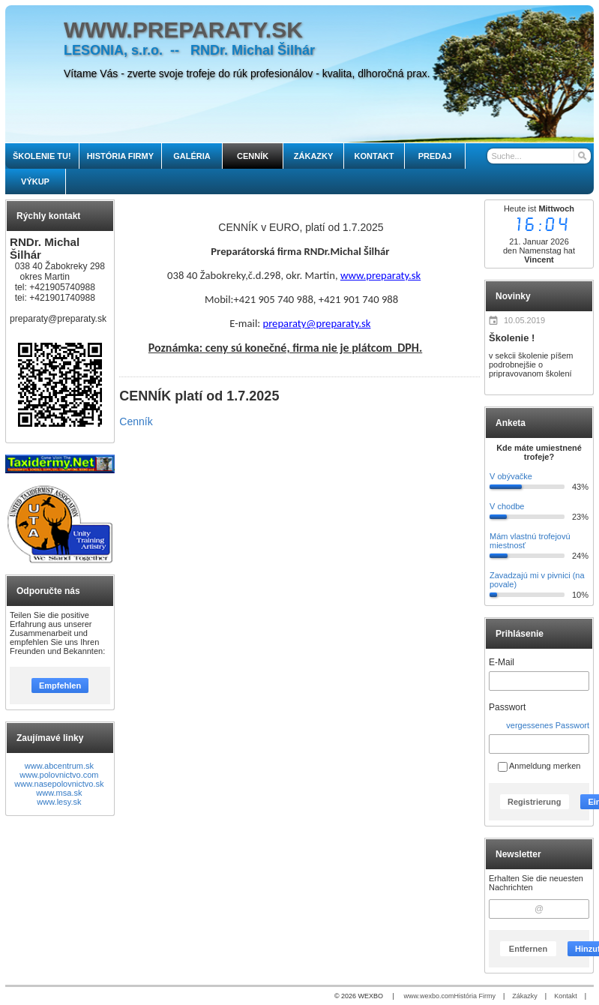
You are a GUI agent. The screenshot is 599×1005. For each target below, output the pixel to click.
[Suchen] (581, 156)
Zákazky (525, 996)
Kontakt (565, 996)
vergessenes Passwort (547, 725)
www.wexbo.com (428, 996)
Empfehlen (60, 685)
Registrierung (535, 801)
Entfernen (528, 948)
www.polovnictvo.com (58, 774)
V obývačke (511, 476)
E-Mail (501, 662)
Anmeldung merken (539, 765)
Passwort (507, 707)
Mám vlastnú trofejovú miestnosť (530, 541)
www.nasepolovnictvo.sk (58, 783)
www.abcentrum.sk (59, 765)
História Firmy (475, 996)
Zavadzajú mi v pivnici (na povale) (537, 580)
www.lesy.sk (59, 801)
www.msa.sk (59, 792)
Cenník (135, 422)
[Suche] (538, 156)
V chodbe (507, 506)
